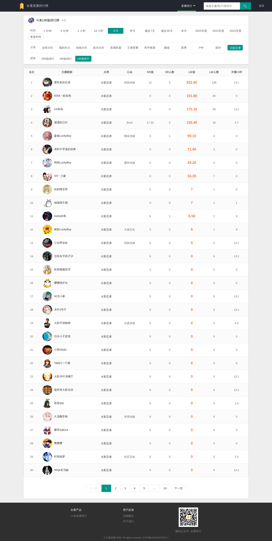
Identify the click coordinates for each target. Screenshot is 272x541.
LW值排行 (83, 58)
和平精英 (149, 47)
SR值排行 (66, 58)
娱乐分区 (98, 47)
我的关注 (64, 47)
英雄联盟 (115, 47)
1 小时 (82, 30)
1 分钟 (47, 30)
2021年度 (236, 30)
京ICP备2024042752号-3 (155, 537)
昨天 (132, 30)
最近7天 (150, 30)
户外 (201, 47)
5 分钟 (64, 30)
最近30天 (167, 30)
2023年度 (201, 30)
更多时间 (35, 36)
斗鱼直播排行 (79, 515)
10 (165, 488)
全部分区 (47, 47)
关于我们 (128, 521)
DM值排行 (48, 58)
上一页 (93, 488)
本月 (184, 30)
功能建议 (128, 515)
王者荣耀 (132, 47)
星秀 (184, 47)
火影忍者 (235, 47)
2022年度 (218, 30)
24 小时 (98, 30)
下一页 (178, 488)
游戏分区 (81, 47)
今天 (115, 30)
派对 (218, 47)
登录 (261, 5)
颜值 (167, 47)
